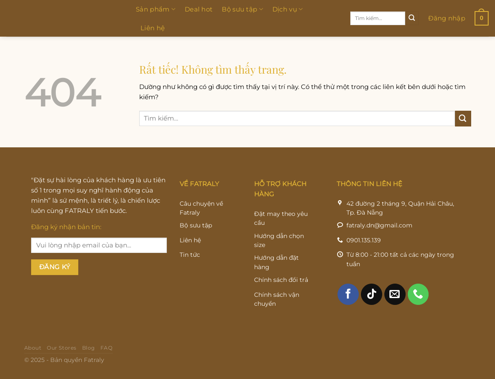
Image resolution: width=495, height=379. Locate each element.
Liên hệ (152, 28)
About (33, 356)
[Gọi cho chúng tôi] (418, 301)
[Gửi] (412, 18)
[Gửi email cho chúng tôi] (395, 301)
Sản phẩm (155, 9)
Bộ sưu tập (242, 9)
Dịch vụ (287, 9)
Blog (88, 356)
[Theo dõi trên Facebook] (348, 301)
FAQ (106, 356)
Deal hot (198, 9)
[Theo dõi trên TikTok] (371, 301)
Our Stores (62, 356)
